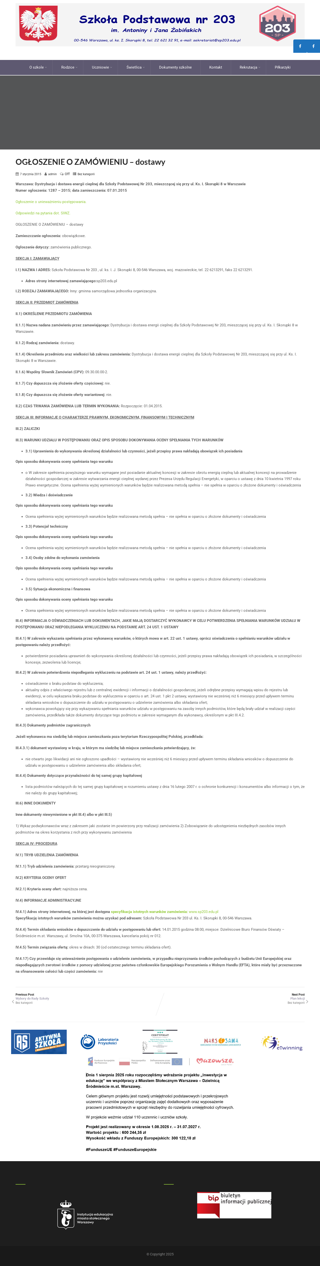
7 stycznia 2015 (30, 172)
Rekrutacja (250, 66)
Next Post (232, 995)
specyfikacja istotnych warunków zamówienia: (149, 910)
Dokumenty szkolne (175, 66)
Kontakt (215, 66)
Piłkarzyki (283, 66)
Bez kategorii (86, 172)
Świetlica (136, 66)
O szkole (38, 66)
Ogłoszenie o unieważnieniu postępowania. (51, 200)
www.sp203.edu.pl (203, 910)
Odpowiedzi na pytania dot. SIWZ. (43, 211)
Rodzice (69, 66)
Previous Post (88, 995)
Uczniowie (102, 66)
